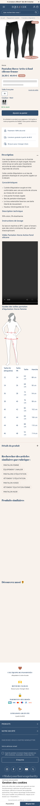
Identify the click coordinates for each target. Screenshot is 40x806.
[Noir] (4, 102)
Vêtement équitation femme (16, 487)
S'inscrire (20, 760)
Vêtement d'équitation (14, 478)
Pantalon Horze (11, 483)
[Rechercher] (20, 12)
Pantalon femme (11, 465)
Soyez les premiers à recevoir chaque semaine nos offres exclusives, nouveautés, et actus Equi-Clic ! (20, 754)
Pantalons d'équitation (14, 474)
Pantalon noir (10, 492)
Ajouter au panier (20, 113)
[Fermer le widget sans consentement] (10, 780)
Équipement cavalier (13, 469)
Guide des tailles (33, 90)
